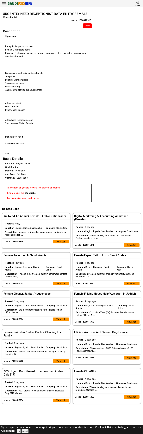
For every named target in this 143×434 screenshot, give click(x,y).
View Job (60, 241)
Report (87, 26)
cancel (25, 431)
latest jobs (30, 193)
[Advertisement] (119, 107)
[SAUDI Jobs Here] (19, 4)
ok (19, 431)
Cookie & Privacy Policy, (110, 427)
